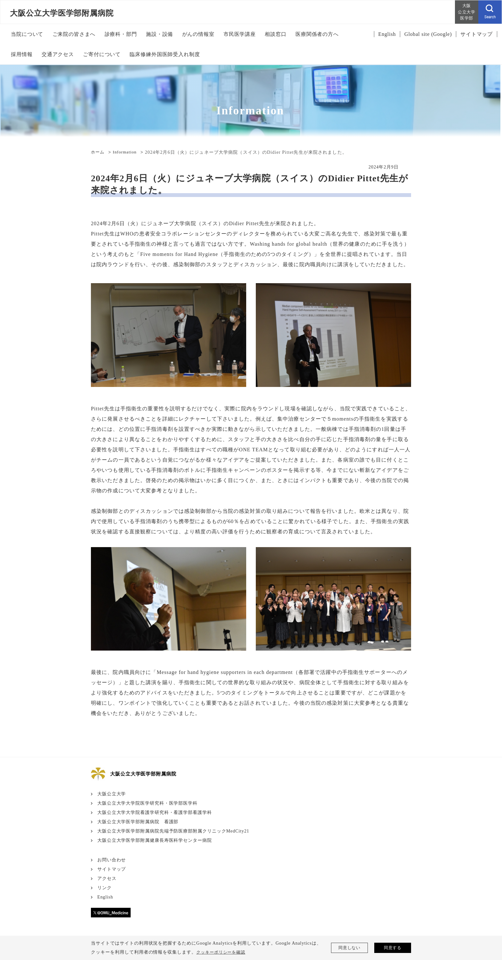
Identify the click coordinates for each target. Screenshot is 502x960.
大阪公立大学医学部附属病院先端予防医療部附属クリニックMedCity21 (173, 831)
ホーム (98, 152)
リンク (104, 887)
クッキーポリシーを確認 (222, 952)
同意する (392, 947)
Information (126, 152)
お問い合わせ (111, 859)
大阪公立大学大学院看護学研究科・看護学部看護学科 (154, 812)
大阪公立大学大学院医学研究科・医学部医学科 (147, 803)
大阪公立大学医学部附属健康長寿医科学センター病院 (154, 840)
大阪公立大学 (111, 794)
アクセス (107, 878)
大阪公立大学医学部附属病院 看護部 (138, 821)
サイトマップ (111, 869)
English (105, 897)
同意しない (349, 947)
